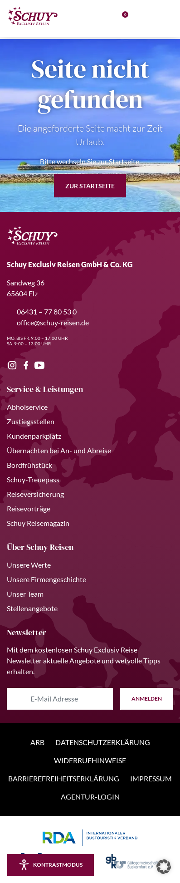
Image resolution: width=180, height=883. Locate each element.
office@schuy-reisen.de (48, 322)
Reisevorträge (28, 508)
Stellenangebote (32, 608)
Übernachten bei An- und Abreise (59, 450)
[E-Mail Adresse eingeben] (60, 699)
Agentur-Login (90, 796)
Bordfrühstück (29, 465)
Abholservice (27, 406)
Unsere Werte (29, 564)
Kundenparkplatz (34, 436)
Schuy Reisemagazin (38, 523)
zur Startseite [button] (90, 186)
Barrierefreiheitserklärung (63, 778)
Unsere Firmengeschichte (46, 579)
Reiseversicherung (35, 494)
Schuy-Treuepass (33, 479)
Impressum (151, 778)
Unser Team (25, 593)
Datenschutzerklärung (102, 742)
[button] (163, 866)
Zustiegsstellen (30, 421)
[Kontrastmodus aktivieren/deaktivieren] (50, 865)
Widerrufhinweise (90, 760)
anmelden (146, 698)
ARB (37, 742)
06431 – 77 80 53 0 (42, 311)
